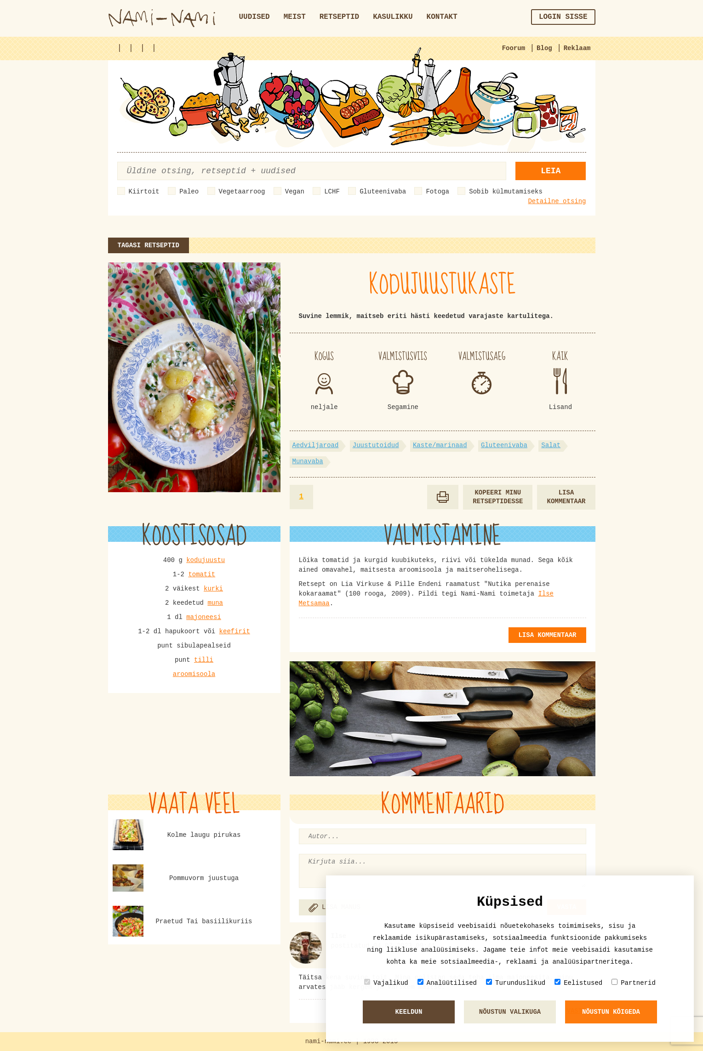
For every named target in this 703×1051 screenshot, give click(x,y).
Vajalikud (386, 983)
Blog (544, 48)
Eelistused (578, 983)
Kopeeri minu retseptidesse (498, 497)
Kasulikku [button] (392, 17)
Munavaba (307, 461)
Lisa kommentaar (566, 497)
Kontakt (442, 17)
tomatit (201, 574)
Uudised (254, 17)
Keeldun (409, 1012)
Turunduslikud (515, 983)
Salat (550, 445)
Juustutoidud (376, 445)
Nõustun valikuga (510, 1012)
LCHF (332, 191)
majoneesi (203, 617)
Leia (550, 171)
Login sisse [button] (563, 17)
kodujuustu (205, 560)
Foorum (513, 48)
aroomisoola (194, 674)
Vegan (294, 191)
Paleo (189, 191)
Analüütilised (447, 983)
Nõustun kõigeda (611, 1012)
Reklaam (577, 48)
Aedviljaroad (315, 445)
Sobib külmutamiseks (506, 191)
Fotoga (437, 191)
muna (215, 603)
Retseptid (339, 17)
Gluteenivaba (383, 191)
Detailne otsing (557, 201)
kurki (213, 588)
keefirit (234, 631)
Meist (295, 17)
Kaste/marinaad (440, 445)
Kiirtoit (144, 191)
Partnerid (634, 983)
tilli (203, 660)
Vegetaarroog (242, 191)
